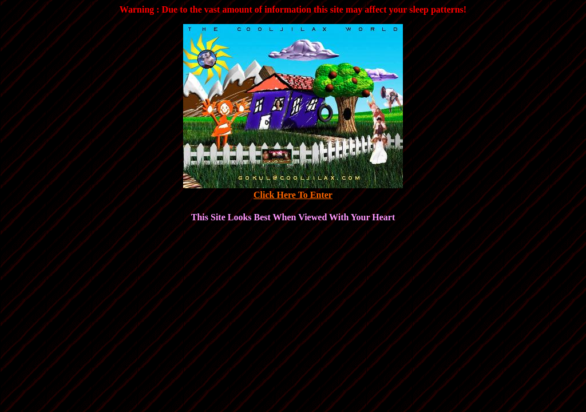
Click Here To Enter (293, 195)
